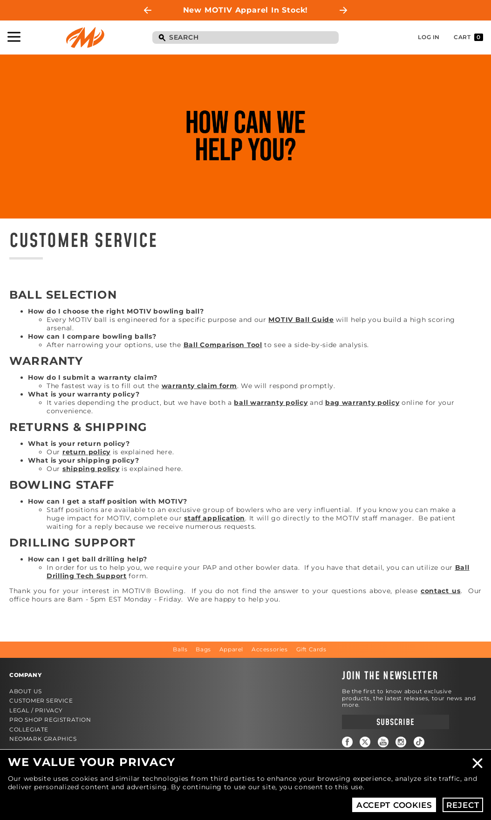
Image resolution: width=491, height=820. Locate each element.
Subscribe (395, 722)
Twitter (365, 742)
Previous (147, 10)
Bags (203, 649)
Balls (180, 649)
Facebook (347, 742)
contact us (441, 591)
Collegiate (28, 729)
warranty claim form (199, 386)
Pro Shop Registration (50, 719)
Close (477, 763)
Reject (462, 805)
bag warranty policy (362, 402)
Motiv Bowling (85, 37)
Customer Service (41, 700)
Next (343, 10)
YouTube (383, 742)
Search (161, 38)
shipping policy (91, 469)
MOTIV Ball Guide (301, 319)
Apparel (231, 649)
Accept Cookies (394, 805)
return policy (86, 452)
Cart (468, 37)
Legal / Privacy (36, 710)
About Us (25, 691)
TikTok (419, 742)
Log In (429, 37)
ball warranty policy (270, 402)
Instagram (401, 742)
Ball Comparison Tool (223, 345)
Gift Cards (311, 649)
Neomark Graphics (43, 738)
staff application (214, 518)
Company (25, 674)
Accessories (270, 649)
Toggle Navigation (14, 37)
